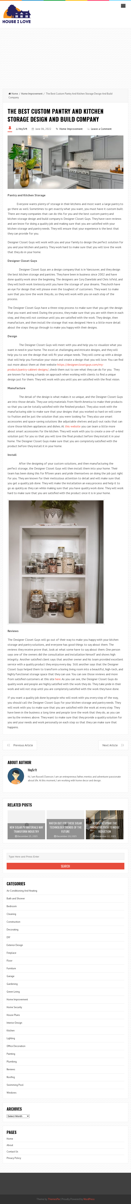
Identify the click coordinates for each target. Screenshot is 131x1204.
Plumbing (12, 1061)
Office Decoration (16, 1046)
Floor (9, 960)
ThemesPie (54, 1199)
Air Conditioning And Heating (22, 890)
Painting (11, 1053)
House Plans (13, 1015)
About (10, 1145)
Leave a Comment (101, 129)
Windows (11, 1092)
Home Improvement (31, 93)
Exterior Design (15, 945)
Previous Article (23, 745)
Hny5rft (23, 129)
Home (13, 93)
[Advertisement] (65, 56)
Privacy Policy (14, 1158)
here (58, 679)
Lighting (11, 1038)
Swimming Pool (15, 1085)
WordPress (89, 1199)
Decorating (12, 929)
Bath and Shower (16, 898)
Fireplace (11, 952)
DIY (8, 937)
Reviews (11, 1069)
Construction (13, 921)
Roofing (11, 1077)
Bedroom (12, 906)
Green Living (13, 991)
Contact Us (12, 1151)
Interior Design (14, 1022)
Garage (10, 976)
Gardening (12, 984)
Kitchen (11, 1030)
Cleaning (11, 914)
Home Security (14, 1007)
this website (73, 426)
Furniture (11, 968)
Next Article (110, 745)
